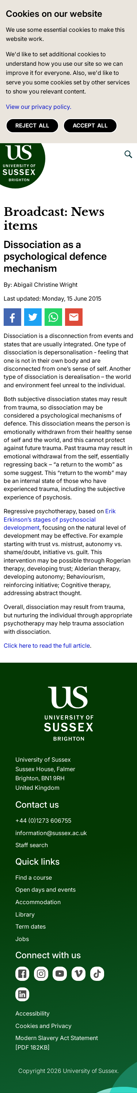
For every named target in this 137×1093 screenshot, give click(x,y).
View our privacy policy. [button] (38, 106)
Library (25, 914)
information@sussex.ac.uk (51, 833)
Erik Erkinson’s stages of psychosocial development (60, 519)
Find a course (33, 877)
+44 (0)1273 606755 (43, 820)
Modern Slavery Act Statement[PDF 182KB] (56, 1042)
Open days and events (45, 889)
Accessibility (32, 1013)
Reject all (32, 125)
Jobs (22, 938)
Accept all (90, 125)
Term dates (30, 926)
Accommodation (38, 902)
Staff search (31, 845)
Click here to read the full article (47, 645)
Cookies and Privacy (43, 1025)
